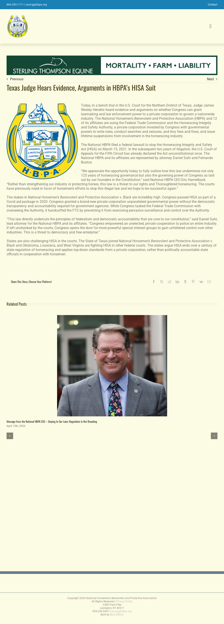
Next (210, 79)
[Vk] (201, 281)
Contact (212, 4)
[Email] (209, 281)
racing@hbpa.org (36, 4)
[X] (162, 281)
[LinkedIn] (177, 281)
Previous (16, 79)
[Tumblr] (185, 281)
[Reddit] (169, 281)
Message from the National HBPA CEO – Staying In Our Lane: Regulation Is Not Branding (52, 421)
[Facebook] (154, 281)
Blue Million (117, 614)
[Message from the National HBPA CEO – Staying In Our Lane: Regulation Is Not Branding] (112, 317)
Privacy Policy (124, 601)
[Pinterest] (193, 281)
